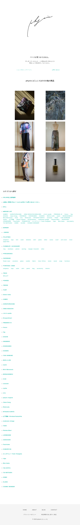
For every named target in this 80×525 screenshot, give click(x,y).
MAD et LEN (51, 216)
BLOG (44, 510)
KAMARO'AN (26, 221)
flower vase (6, 261)
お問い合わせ (56, 70)
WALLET (5, 276)
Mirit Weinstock (7, 217)
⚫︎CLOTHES (6, 237)
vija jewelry (70, 221)
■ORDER (6, 227)
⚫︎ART (5, 290)
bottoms (28, 239)
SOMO (16, 223)
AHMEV (5, 214)
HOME (25, 510)
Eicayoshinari (32, 219)
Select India (7, 294)
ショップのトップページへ (24, 70)
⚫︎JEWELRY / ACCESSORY (11, 246)
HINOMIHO (23, 216)
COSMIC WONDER (33, 223)
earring (24, 249)
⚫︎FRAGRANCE (8, 253)
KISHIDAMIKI (33, 216)
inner (70, 239)
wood (55, 261)
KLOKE (23, 223)
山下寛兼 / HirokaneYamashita (12, 416)
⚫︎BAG (5, 273)
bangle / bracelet (33, 249)
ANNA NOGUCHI (8, 308)
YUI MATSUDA (7, 223)
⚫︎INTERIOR (7, 258)
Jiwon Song (13, 216)
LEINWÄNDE (7, 221)
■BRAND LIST (7, 211)
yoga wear (6, 241)
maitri (58, 216)
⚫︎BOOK (5, 285)
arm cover (64, 239)
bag (33, 268)
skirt (34, 239)
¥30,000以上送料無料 (9, 197)
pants (40, 239)
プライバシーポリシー (29, 514)
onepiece (6, 239)
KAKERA (42, 216)
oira (21, 217)
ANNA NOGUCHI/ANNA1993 (32, 214)
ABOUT (34, 510)
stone (49, 261)
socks (51, 239)
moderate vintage (43, 219)
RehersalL (28, 217)
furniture (67, 261)
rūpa (54, 221)
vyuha (5, 219)
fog (72, 214)
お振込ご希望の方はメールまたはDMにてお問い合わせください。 (22, 202)
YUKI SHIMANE (65, 217)
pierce (17, 249)
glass (22, 261)
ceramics (15, 261)
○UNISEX (6, 232)
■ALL (5, 207)
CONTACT (54, 510)
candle (28, 261)
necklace (10, 249)
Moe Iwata (61, 221)
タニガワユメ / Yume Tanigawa (41, 221)
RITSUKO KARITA (39, 217)
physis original (21, 219)
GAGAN (5, 216)
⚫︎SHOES (6, 280)
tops (12, 239)
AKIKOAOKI (65, 219)
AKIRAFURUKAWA (16, 214)
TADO (56, 217)
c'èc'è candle (48, 214)
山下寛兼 (11, 219)
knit (17, 239)
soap (60, 261)
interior (47, 268)
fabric (34, 261)
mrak (16, 217)
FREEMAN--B (58, 214)
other (45, 239)
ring (4, 249)
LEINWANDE (7, 435)
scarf (57, 239)
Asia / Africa (42, 261)
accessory (40, 268)
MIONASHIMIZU (68, 216)
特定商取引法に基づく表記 (49, 514)
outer (22, 239)
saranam (49, 217)
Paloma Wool (55, 219)
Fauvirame (16, 221)
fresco (66, 214)
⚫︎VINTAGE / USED (9, 265)
